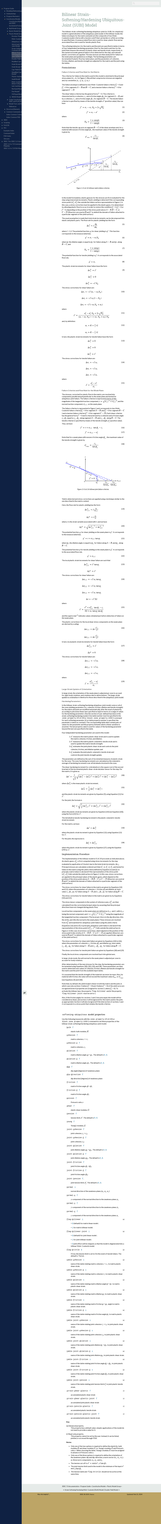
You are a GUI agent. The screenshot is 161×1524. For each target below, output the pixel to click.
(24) (123, 941)
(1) (119, 870)
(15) (129, 832)
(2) (125, 870)
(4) (83, 980)
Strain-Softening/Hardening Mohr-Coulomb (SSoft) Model (92, 1511)
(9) (113, 794)
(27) (113, 848)
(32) (98, 966)
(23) (115, 812)
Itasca (101, 1516)
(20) (129, 812)
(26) (128, 941)
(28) (124, 950)
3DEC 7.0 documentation (79, 1508)
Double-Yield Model (120, 1511)
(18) (89, 980)
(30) (94, 966)
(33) (102, 966)
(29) (72, 850)
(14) (72, 898)
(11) (128, 794)
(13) (113, 832)
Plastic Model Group (123, 1508)
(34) (108, 966)
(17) (87, 926)
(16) (80, 926)
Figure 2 (74, 931)
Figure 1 (92, 78)
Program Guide (94, 1508)
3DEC (91, 1516)
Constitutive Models (107, 1508)
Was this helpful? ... (58, 1516)
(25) (83, 814)
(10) (129, 887)
